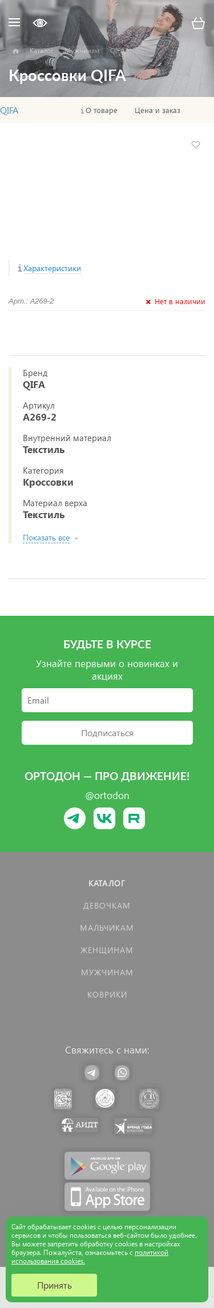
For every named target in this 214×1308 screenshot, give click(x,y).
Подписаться (107, 732)
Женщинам (107, 949)
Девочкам (107, 905)
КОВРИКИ (107, 994)
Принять (54, 1285)
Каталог (107, 883)
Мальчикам (107, 927)
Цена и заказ (157, 110)
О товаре (102, 110)
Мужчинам (107, 972)
